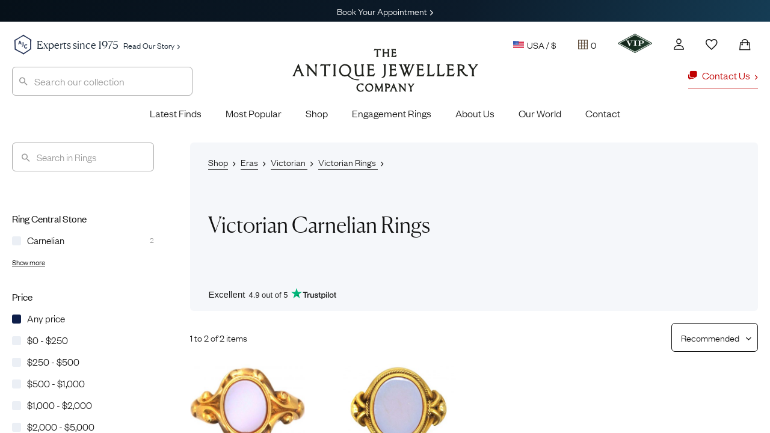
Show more (28, 262)
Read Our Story (151, 45)
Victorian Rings (348, 161)
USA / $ (534, 44)
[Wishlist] (712, 44)
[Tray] (587, 44)
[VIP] (635, 43)
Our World (540, 113)
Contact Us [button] (723, 75)
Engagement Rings (391, 113)
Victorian (289, 161)
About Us (474, 113)
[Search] (83, 157)
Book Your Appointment (385, 10)
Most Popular (254, 113)
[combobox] (102, 81)
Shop (317, 113)
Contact (602, 113)
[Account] (679, 44)
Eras (249, 161)
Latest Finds (176, 113)
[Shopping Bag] (744, 44)
